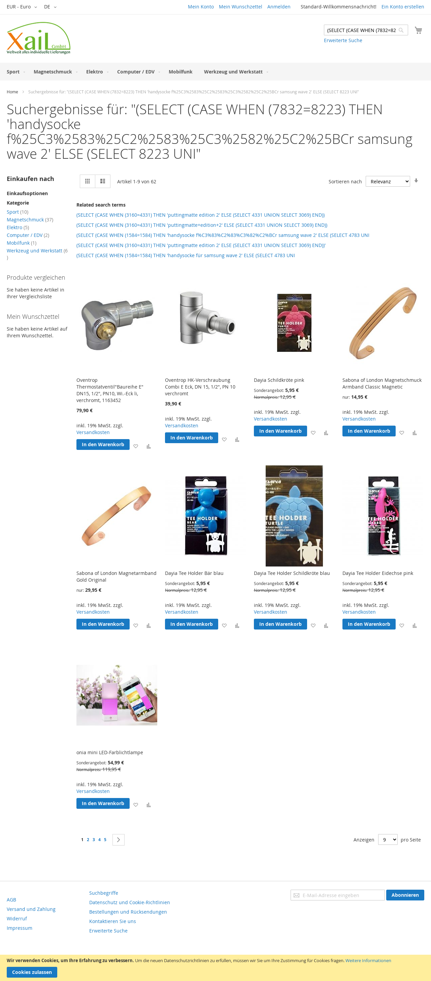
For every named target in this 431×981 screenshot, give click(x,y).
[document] (215, 968)
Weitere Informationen (368, 960)
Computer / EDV (28, 235)
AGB (11, 899)
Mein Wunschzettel (240, 6)
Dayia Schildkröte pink (279, 380)
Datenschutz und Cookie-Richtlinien (129, 902)
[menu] (215, 72)
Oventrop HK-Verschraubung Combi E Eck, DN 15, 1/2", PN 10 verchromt (200, 387)
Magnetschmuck (30, 219)
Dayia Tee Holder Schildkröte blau (292, 573)
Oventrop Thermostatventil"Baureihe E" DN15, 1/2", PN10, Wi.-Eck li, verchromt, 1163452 (109, 390)
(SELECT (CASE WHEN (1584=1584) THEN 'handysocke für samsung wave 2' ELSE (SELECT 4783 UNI (185, 255)
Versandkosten (93, 432)
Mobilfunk (21, 243)
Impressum (19, 928)
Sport (17, 212)
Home (12, 91)
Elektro (18, 227)
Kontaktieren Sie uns (112, 921)
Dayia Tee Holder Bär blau (194, 573)
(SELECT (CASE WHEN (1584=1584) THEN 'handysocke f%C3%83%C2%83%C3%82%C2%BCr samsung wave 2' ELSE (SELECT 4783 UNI (222, 235)
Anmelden (279, 6)
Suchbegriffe (103, 893)
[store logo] (38, 38)
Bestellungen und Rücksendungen (128, 912)
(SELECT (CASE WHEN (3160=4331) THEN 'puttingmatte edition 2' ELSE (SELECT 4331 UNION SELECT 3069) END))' (201, 245)
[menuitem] (14, 72)
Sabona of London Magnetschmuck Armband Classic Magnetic (382, 383)
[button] (23, 7)
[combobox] (366, 30)
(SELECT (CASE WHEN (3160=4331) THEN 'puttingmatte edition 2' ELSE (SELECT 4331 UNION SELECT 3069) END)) (200, 215)
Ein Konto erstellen (403, 6)
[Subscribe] (405, 895)
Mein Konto (201, 6)
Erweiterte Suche (343, 40)
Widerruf (17, 918)
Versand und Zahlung (31, 909)
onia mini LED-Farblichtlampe (109, 752)
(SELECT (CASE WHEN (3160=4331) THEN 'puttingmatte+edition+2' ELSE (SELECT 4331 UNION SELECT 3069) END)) (201, 225)
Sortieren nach (345, 181)
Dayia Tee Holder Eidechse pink (377, 573)
